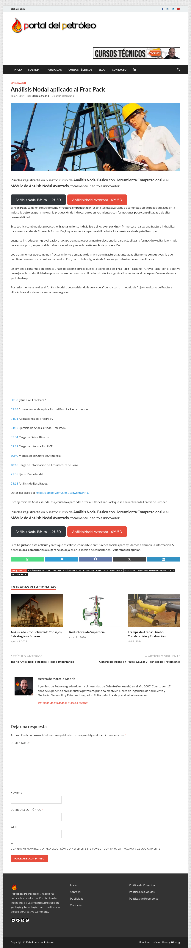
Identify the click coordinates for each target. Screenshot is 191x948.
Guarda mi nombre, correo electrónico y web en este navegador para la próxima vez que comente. (86, 848)
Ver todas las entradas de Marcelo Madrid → (64, 702)
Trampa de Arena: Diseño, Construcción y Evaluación (147, 634)
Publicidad (54, 69)
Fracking (130, 570)
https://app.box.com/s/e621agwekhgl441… (62, 492)
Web (14, 826)
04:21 (14, 418)
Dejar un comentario (63, 95)
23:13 (14, 483)
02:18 (14, 409)
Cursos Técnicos (80, 69)
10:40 (14, 455)
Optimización (18, 83)
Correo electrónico (27, 809)
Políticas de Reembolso (144, 898)
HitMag (175, 942)
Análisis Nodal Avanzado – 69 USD (97, 200)
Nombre (17, 792)
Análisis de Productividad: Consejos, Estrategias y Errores (36, 634)
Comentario (21, 742)
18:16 (14, 465)
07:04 (14, 437)
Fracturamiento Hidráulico (156, 570)
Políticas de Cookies (142, 891)
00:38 (14, 400)
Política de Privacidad (142, 885)
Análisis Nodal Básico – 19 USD (38, 200)
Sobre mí (34, 69)
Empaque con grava (95, 570)
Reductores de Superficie (87, 632)
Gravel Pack (19, 574)
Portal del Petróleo (43, 942)
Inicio (18, 69)
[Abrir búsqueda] (178, 69)
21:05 (14, 474)
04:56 (14, 427)
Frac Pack (116, 570)
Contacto (119, 69)
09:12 (14, 446)
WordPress (162, 942)
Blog (102, 69)
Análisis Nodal (72, 570)
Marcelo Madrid (40, 95)
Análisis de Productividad (44, 570)
